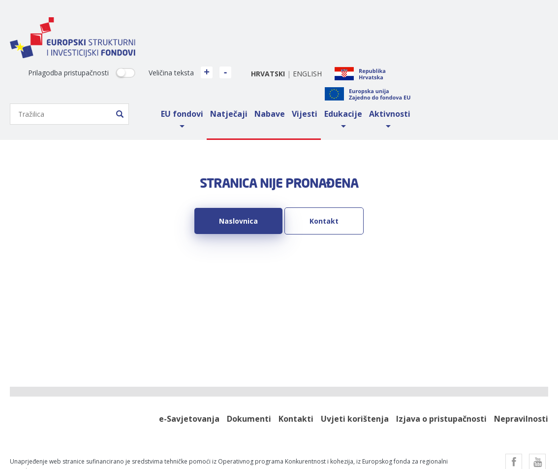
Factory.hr (261, 447)
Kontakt (324, 174)
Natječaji (366, 67)
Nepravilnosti (521, 372)
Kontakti (296, 372)
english (445, 27)
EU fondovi (320, 67)
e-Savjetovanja (189, 372)
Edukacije (481, 67)
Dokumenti (249, 372)
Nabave (407, 67)
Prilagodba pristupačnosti (206, 26)
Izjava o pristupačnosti (441, 372)
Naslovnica (238, 174)
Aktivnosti (527, 67)
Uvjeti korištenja (355, 372)
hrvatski (406, 27)
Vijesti (442, 67)
